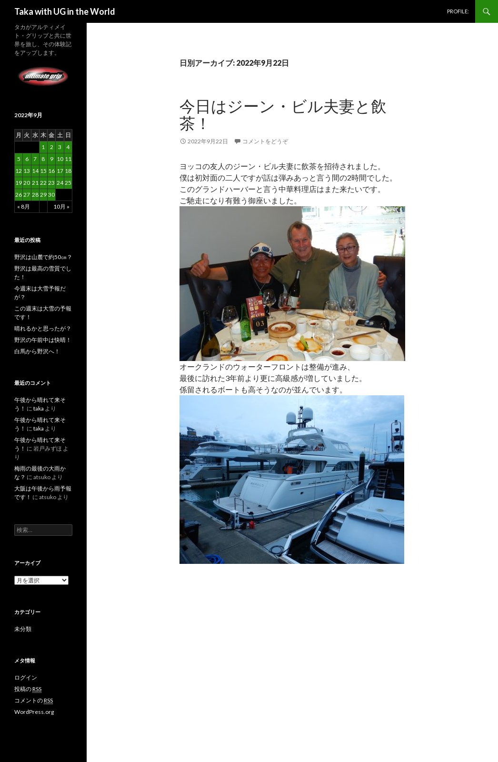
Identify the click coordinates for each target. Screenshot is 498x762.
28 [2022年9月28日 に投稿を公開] (35, 194)
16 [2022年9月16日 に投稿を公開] (51, 170)
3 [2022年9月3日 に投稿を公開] (59, 146)
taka (38, 408)
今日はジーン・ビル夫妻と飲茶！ (283, 114)
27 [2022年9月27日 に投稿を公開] (26, 194)
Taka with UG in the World (64, 11)
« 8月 (23, 206)
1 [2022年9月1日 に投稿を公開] (43, 146)
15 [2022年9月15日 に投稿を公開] (43, 170)
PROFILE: (458, 11)
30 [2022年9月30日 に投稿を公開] (51, 194)
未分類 (22, 628)
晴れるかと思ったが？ (42, 328)
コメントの (33, 700)
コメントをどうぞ (265, 141)
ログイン (25, 677)
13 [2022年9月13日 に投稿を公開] (26, 170)
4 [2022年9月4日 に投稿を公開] (68, 146)
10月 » (61, 206)
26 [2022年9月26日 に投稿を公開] (18, 194)
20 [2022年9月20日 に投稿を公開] (26, 182)
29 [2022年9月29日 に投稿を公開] (43, 194)
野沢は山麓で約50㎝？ (43, 257)
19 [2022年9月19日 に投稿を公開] (18, 182)
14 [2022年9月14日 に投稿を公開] (35, 170)
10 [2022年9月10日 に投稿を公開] (60, 158)
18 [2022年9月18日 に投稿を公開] (68, 170)
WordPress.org (34, 711)
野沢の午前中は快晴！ (42, 339)
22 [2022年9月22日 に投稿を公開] (43, 182)
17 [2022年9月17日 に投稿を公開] (60, 170)
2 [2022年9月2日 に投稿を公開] (51, 146)
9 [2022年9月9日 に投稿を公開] (51, 158)
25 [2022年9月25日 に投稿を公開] (68, 182)
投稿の (27, 689)
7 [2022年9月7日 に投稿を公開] (35, 158)
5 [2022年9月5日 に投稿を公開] (18, 158)
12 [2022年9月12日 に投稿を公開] (18, 170)
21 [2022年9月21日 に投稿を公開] (35, 182)
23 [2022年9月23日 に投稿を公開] (51, 182)
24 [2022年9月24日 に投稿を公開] (60, 182)
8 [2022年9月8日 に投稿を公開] (43, 158)
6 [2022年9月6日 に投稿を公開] (27, 158)
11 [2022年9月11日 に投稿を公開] (68, 158)
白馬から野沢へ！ (37, 351)
